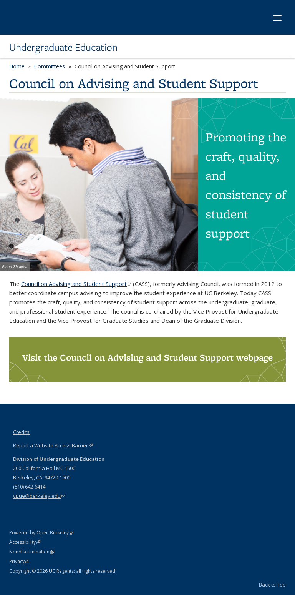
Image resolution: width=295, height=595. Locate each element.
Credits (21, 432)
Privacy (19, 561)
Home (17, 66)
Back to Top (272, 584)
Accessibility (24, 542)
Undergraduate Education (63, 47)
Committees (49, 66)
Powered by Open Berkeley (41, 532)
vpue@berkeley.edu (39, 495)
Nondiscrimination (31, 551)
